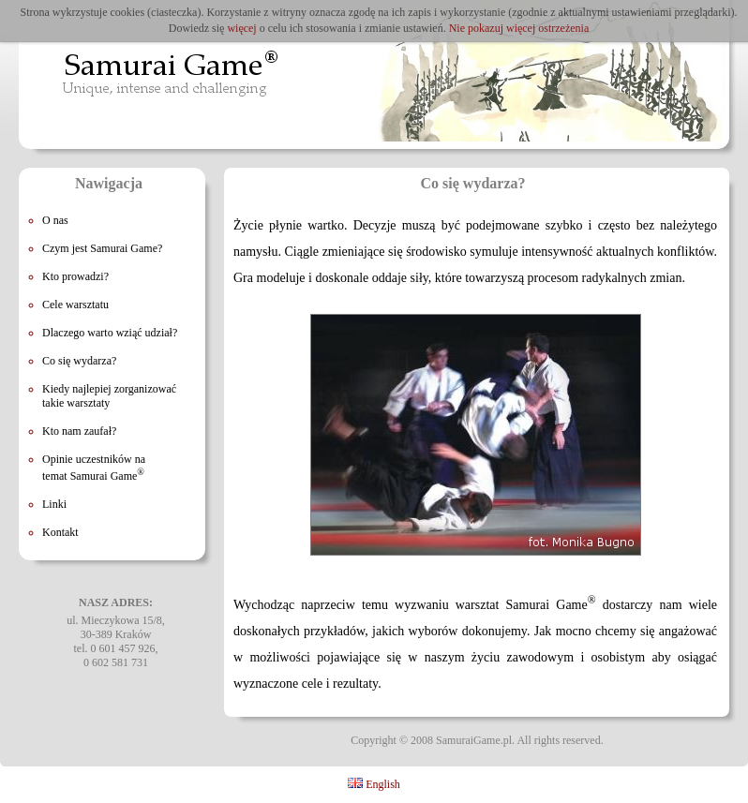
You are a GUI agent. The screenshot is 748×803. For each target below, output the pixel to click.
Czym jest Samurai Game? (102, 248)
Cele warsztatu (75, 304)
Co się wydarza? (79, 360)
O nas (55, 220)
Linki (54, 504)
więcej (241, 28)
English (374, 784)
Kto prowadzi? (75, 276)
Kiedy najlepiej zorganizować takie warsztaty (109, 395)
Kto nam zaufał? (79, 431)
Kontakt (60, 532)
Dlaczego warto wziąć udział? (109, 332)
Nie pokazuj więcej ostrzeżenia (519, 28)
